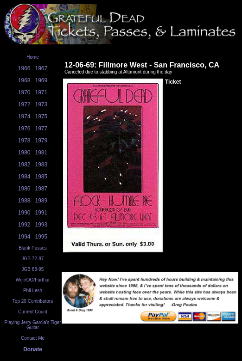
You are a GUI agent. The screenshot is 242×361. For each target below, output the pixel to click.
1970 (24, 92)
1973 (41, 104)
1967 (41, 68)
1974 (24, 116)
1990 (24, 212)
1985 (41, 176)
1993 (41, 224)
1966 (24, 68)
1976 (24, 128)
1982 (24, 164)
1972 (24, 104)
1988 (24, 200)
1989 (41, 200)
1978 (24, 140)
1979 (41, 140)
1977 (41, 128)
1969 (41, 80)
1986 (24, 188)
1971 (41, 92)
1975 (41, 116)
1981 (41, 152)
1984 (24, 176)
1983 (41, 164)
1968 (24, 80)
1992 (24, 224)
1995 (41, 236)
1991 (41, 212)
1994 (24, 236)
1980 (24, 152)
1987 (41, 188)
